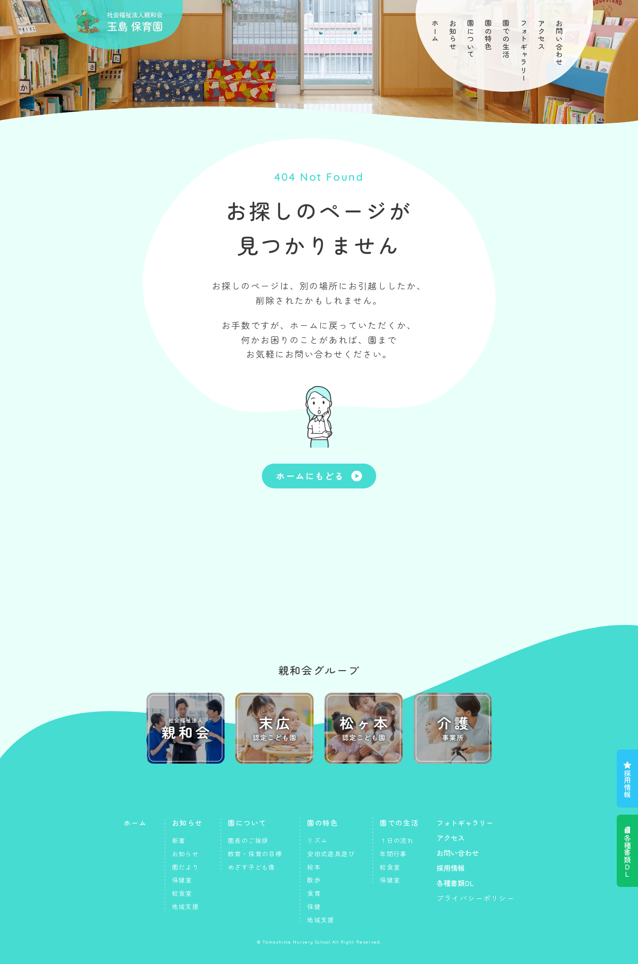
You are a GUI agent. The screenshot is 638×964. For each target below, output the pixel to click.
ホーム (435, 31)
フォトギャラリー (524, 51)
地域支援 (185, 906)
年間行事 (393, 853)
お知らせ (453, 35)
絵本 (314, 867)
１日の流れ (397, 840)
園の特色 (488, 35)
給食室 (182, 893)
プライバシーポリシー (475, 898)
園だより (185, 867)
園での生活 (506, 39)
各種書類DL (455, 883)
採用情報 (627, 783)
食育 (314, 893)
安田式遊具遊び (331, 853)
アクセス (541, 35)
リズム (317, 840)
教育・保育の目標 (255, 853)
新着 (179, 840)
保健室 (182, 879)
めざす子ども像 (252, 867)
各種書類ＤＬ (627, 856)
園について (470, 39)
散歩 (314, 879)
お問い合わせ (559, 43)
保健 (314, 906)
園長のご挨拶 (248, 840)
